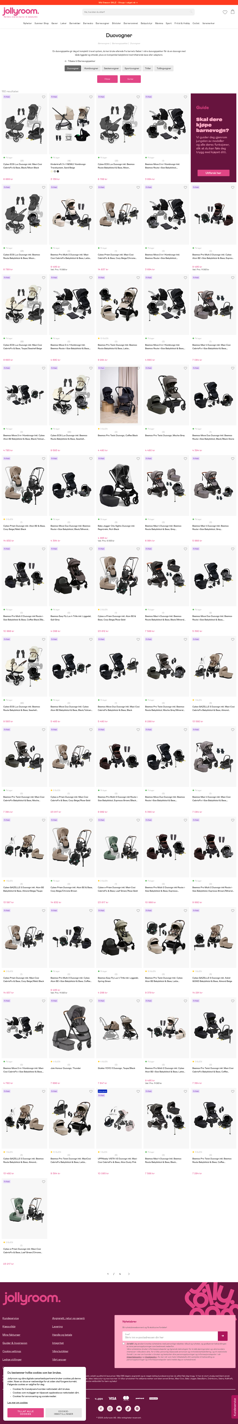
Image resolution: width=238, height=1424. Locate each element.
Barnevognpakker (120, 43)
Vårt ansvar (59, 1359)
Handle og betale (62, 1335)
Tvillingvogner (164, 68)
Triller (148, 68)
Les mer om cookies (17, 1402)
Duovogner (135, 43)
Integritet (58, 1343)
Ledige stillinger (12, 1359)
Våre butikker (60, 1351)
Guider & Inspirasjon (14, 1343)
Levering (57, 1326)
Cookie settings (11, 1351)
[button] (225, 12)
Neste (129, 1274)
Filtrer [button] (107, 79)
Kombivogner (91, 68)
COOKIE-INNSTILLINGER (63, 1412)
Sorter (130, 79)
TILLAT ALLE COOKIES (26, 1412)
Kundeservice (10, 1318)
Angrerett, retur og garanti (68, 1318)
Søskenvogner (111, 68)
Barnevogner (103, 43)
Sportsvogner (132, 68)
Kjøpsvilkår (9, 1326)
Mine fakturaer (11, 1335)
